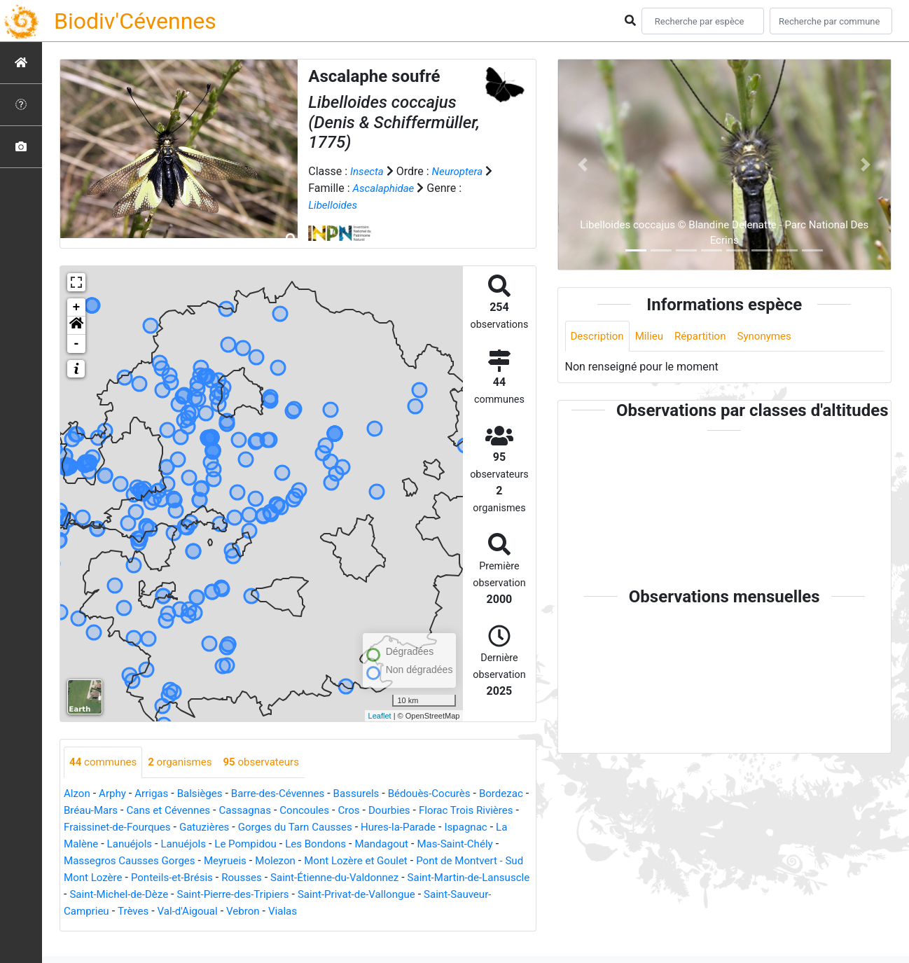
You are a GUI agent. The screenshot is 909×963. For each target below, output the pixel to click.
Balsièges (207, 794)
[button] (76, 326)
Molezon (442, 861)
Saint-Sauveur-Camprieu (324, 911)
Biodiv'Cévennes (135, 21)
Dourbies (462, 810)
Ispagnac (130, 844)
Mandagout (92, 861)
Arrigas (156, 794)
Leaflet (379, 716)
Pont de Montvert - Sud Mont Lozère (242, 878)
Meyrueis (389, 861)
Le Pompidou (368, 844)
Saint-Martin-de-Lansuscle (274, 894)
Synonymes (774, 336)
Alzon (78, 794)
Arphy (114, 794)
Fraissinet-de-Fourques (196, 827)
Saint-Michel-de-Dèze (399, 894)
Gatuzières (287, 827)
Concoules (373, 810)
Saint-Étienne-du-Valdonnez (132, 894)
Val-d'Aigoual (466, 911)
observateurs (271, 762)
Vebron (81, 928)
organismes (186, 762)
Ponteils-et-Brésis (384, 878)
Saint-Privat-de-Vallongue (193, 911)
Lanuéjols (246, 844)
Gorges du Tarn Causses (384, 827)
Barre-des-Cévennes (289, 794)
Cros (419, 810)
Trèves (409, 911)
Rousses (458, 878)
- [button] (77, 343)
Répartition (706, 336)
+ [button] (77, 307)
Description (599, 336)
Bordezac (87, 810)
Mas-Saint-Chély (170, 861)
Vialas (123, 928)
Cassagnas (310, 810)
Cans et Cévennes (230, 810)
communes (105, 762)
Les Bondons (442, 844)
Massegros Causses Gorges (288, 861)
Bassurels (371, 794)
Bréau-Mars (147, 810)
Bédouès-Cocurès (448, 794)
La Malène (188, 844)
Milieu (654, 336)
